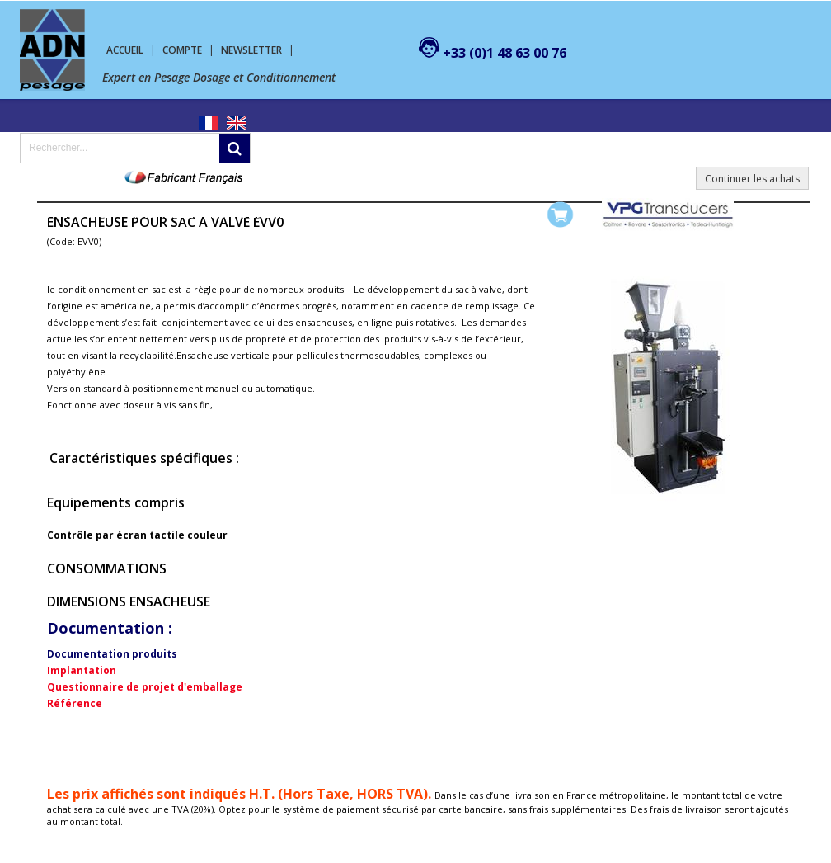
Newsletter (251, 50)
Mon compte (486, 214)
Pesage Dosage (70, 214)
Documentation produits (112, 654)
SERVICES (343, 214)
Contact (409, 214)
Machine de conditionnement (215, 214)
